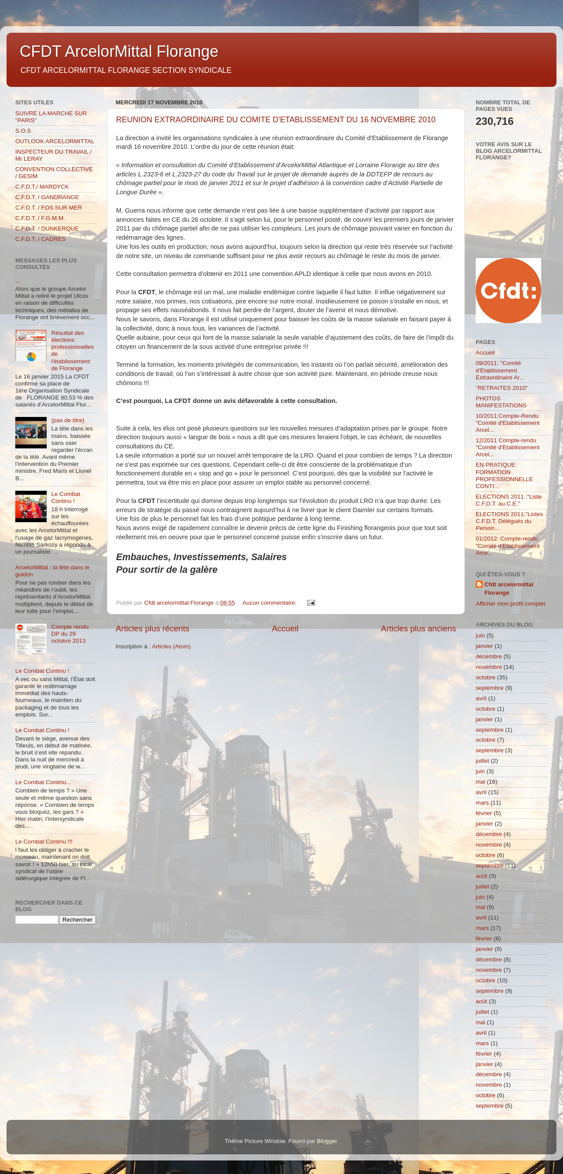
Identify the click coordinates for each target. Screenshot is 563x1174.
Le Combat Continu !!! (43, 841)
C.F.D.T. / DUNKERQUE (47, 228)
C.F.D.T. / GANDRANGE (47, 197)
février (484, 813)
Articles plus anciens (418, 628)
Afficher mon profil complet (511, 603)
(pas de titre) (67, 420)
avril (481, 698)
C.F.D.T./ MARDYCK (42, 186)
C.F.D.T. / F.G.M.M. (40, 218)
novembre (489, 667)
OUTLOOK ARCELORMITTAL (54, 141)
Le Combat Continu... (43, 782)
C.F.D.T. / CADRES (40, 239)
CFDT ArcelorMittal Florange (119, 51)
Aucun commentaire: (271, 602)
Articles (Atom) (171, 646)
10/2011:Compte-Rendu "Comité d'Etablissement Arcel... (507, 423)
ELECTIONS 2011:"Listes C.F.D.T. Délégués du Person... (509, 521)
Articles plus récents (152, 628)
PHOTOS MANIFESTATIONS (501, 402)
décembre (489, 656)
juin (480, 635)
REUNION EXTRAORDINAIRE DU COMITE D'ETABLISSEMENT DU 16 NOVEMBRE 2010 (276, 119)
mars (482, 802)
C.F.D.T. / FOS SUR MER (48, 207)
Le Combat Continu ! (65, 497)
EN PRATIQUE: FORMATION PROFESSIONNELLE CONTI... (504, 475)
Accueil (285, 628)
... (17, 280)
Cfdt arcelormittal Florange (508, 588)
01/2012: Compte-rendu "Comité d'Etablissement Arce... (507, 545)
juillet (482, 760)
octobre (485, 677)
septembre (490, 688)
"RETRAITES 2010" (502, 388)
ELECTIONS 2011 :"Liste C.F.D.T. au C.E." (509, 500)
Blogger (327, 1141)
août (481, 876)
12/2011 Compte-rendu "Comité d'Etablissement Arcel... (507, 447)
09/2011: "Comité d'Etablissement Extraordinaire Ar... (500, 370)
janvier (484, 646)
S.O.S (23, 130)
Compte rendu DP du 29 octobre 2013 (70, 633)
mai (480, 781)
